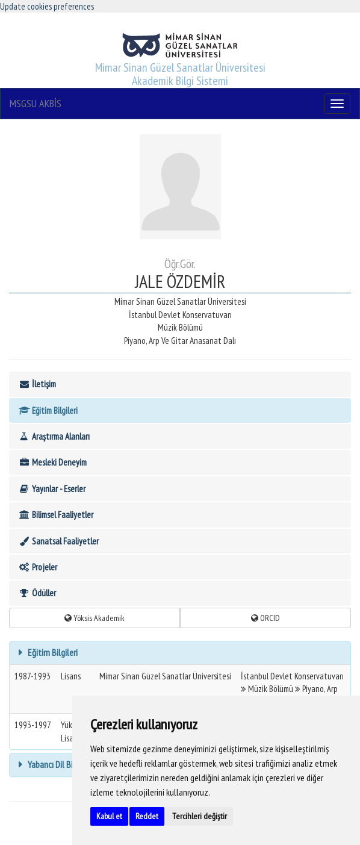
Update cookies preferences (47, 6)
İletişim (37, 384)
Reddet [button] (146, 816)
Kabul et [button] (109, 816)
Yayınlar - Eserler (51, 488)
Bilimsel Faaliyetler (55, 514)
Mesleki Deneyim (52, 462)
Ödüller (37, 593)
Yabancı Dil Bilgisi (56, 764)
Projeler (37, 567)
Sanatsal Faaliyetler (58, 541)
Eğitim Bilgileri (48, 410)
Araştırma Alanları (54, 436)
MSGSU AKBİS (35, 103)
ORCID (265, 618)
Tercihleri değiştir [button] (199, 816)
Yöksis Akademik (94, 618)
